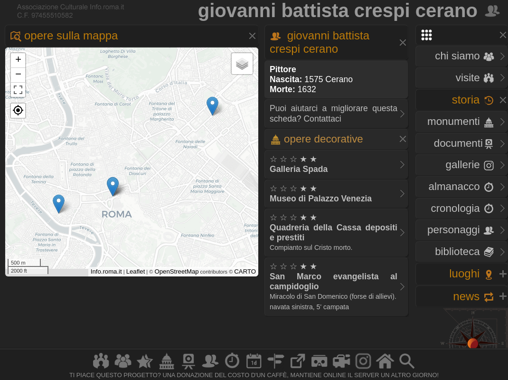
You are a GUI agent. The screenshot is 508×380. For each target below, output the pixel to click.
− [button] (18, 75)
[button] (18, 111)
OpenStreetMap (176, 271)
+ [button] (18, 60)
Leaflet (135, 271)
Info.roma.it (106, 271)
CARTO (245, 271)
